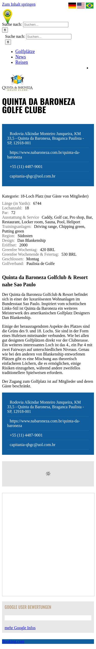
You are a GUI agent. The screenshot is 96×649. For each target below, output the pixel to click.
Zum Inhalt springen (19, 4)
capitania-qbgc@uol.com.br (32, 176)
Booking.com (13, 641)
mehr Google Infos (20, 628)
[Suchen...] (45, 24)
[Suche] (5, 30)
